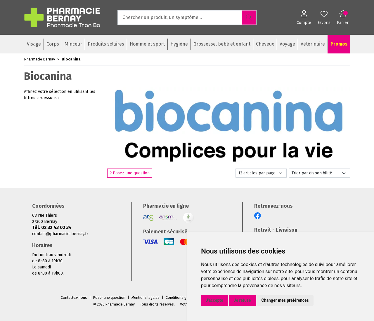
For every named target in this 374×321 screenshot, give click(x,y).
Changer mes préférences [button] (285, 300)
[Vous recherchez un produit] (180, 18)
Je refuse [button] (242, 300)
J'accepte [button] (214, 300)
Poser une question (109, 298)
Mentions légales (145, 298)
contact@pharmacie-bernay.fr (60, 233)
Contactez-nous (74, 298)
